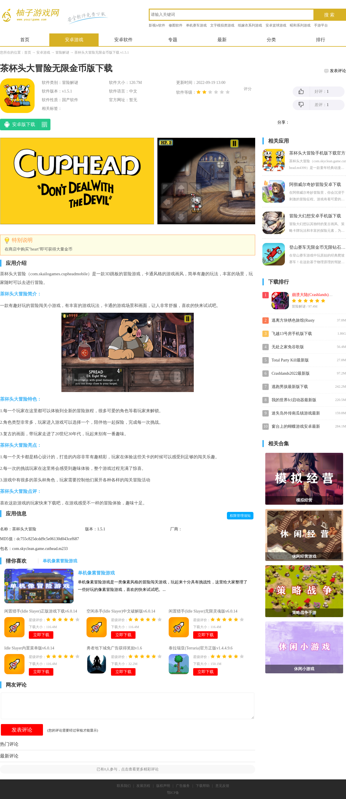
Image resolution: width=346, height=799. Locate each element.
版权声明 (163, 786)
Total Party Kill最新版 (290, 360)
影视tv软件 (157, 25)
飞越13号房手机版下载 (292, 333)
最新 (222, 39)
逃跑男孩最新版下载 (290, 387)
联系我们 (124, 786)
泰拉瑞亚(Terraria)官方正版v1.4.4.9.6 (200, 648)
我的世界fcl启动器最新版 (294, 400)
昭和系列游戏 (300, 25)
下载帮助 (203, 786)
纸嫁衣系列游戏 (250, 25)
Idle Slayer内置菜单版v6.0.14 (29, 648)
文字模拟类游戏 (222, 25)
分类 (271, 39)
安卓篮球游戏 (276, 25)
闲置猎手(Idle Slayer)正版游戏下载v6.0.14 (40, 611)
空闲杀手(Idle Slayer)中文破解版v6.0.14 (120, 611)
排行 (320, 39)
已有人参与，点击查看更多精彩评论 (128, 769)
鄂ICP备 (173, 793)
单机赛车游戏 (196, 25)
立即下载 (41, 635)
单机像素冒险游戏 (96, 572)
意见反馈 (222, 786)
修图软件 (176, 25)
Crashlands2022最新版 (291, 373)
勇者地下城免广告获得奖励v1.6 (114, 648)
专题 (172, 39)
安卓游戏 (74, 39)
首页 (24, 39)
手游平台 (321, 25)
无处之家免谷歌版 (288, 347)
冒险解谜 (62, 52)
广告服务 (183, 786)
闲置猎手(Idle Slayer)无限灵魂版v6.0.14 (203, 611)
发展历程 (143, 786)
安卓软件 (123, 39)
